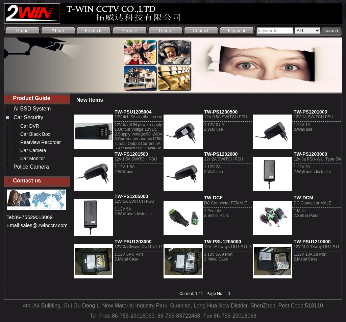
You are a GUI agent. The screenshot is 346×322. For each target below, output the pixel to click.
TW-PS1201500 (131, 154)
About (57, 30)
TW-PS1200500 (221, 112)
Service (129, 30)
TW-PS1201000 (310, 112)
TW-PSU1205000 (222, 241)
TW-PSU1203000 (133, 241)
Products (93, 30)
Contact (200, 30)
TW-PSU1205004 (133, 112)
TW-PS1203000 (310, 154)
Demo (165, 30)
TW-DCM (303, 197)
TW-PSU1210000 (312, 241)
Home (22, 30)
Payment (237, 30)
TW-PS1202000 (221, 154)
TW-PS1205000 (131, 196)
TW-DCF (213, 197)
